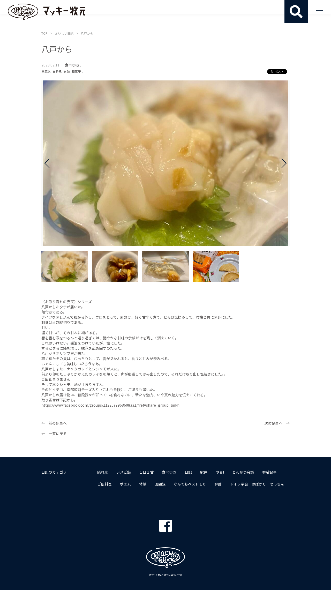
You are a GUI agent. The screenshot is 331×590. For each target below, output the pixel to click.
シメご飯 (123, 472)
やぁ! (220, 472)
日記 (188, 472)
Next (282, 163)
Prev (49, 163)
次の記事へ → (277, 423)
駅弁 (203, 472)
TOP (44, 33)
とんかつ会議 (243, 472)
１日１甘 (146, 472)
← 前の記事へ (54, 423)
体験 (142, 484)
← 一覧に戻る (54, 433)
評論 (218, 484)
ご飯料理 (104, 484)
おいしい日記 (64, 33)
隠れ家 (102, 472)
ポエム (125, 484)
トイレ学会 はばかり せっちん (257, 484)
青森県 (46, 71)
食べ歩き (72, 65)
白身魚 (57, 71)
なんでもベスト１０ (190, 484)
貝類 (67, 71)
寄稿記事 (269, 472)
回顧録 (160, 484)
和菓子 (76, 71)
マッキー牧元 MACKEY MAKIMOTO (46, 11)
